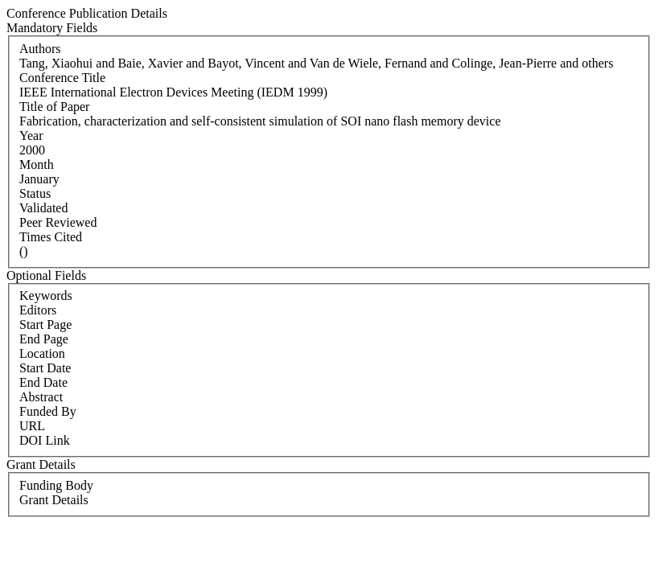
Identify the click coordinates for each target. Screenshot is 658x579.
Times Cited (50, 237)
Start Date (45, 368)
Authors (40, 48)
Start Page (45, 324)
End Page (43, 339)
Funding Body (56, 485)
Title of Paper (54, 106)
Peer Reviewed (58, 222)
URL (32, 426)
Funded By (47, 411)
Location (42, 353)
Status (35, 193)
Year (31, 135)
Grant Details (53, 500)
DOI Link (44, 440)
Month (36, 164)
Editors (37, 310)
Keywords (45, 295)
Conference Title (62, 77)
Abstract (41, 397)
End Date (43, 382)
